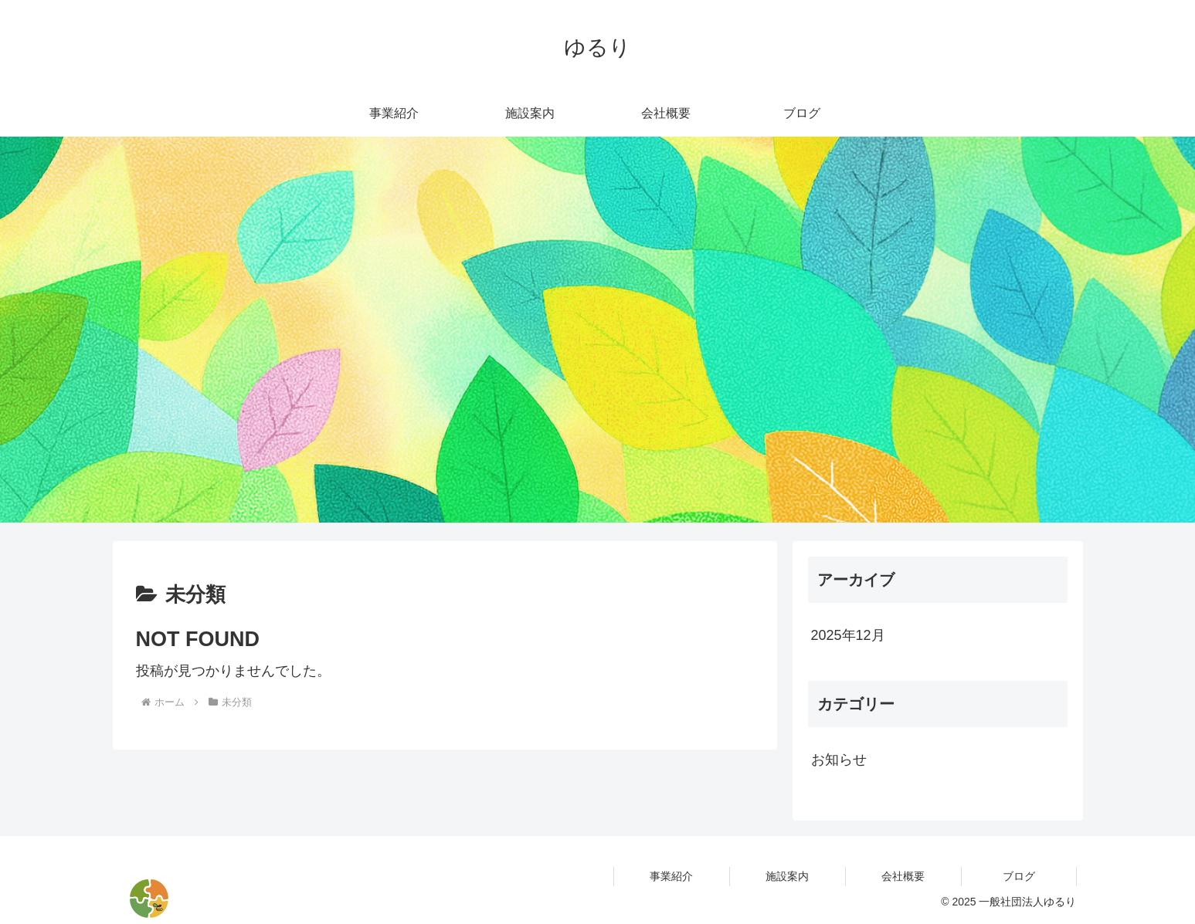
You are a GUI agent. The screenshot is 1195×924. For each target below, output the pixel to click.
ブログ (1019, 876)
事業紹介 (671, 876)
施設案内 (787, 876)
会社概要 (903, 876)
